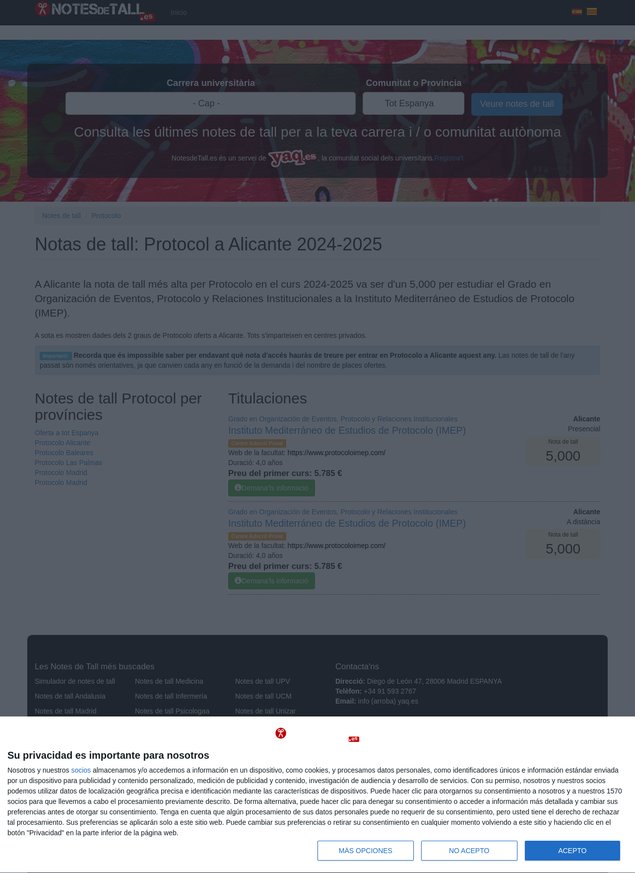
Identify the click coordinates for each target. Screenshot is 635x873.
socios (81, 770)
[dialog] (317, 795)
